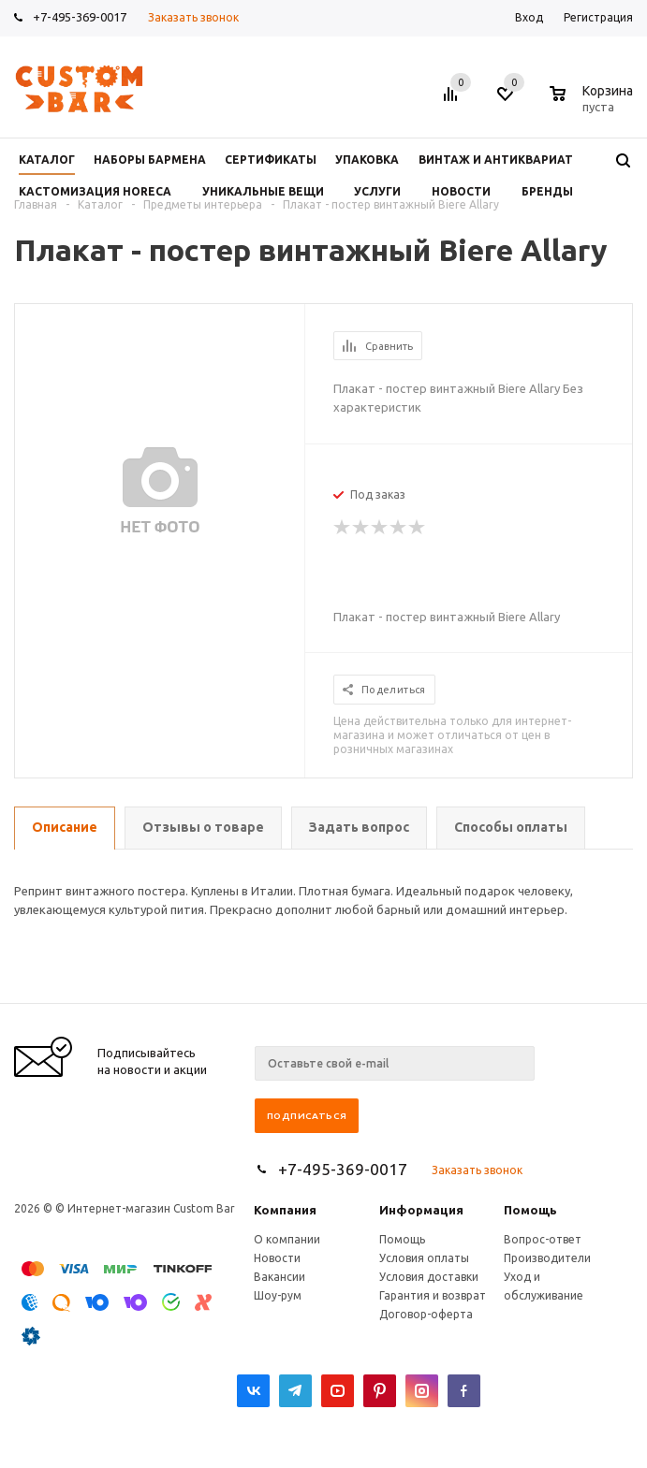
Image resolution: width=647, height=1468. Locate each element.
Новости (277, 1258)
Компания (285, 1209)
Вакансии (279, 1277)
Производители (547, 1258)
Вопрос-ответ (542, 1239)
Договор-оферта (426, 1314)
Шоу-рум (277, 1295)
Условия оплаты (424, 1258)
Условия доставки (428, 1277)
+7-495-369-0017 (79, 16)
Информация (421, 1209)
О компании (287, 1239)
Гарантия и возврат (432, 1295)
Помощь (530, 1209)
